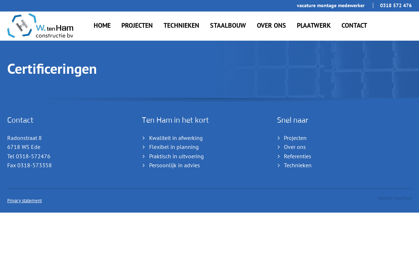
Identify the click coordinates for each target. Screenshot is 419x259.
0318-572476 (33, 156)
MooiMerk (403, 198)
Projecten (137, 25)
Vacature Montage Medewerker (331, 6)
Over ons (271, 25)
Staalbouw (228, 25)
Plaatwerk (314, 25)
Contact (354, 25)
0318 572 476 (396, 6)
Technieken (181, 25)
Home (102, 25)
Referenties (297, 156)
